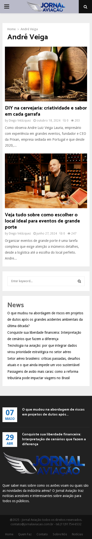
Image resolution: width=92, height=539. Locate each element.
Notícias (77, 534)
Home (9, 534)
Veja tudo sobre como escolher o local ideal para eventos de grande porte (42, 221)
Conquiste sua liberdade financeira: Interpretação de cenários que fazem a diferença (54, 439)
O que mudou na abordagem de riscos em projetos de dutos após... (53, 412)
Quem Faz (25, 534)
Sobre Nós (60, 534)
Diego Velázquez (20, 120)
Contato (42, 534)
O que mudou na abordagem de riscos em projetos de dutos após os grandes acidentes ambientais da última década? (45, 319)
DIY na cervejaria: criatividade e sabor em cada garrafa (46, 111)
